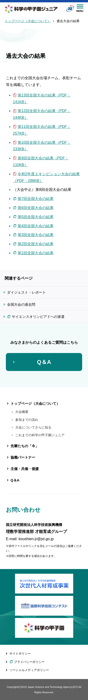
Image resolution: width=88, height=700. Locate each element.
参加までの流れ (26, 420)
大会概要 (21, 412)
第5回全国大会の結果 (36, 217)
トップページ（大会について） (28, 21)
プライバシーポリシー (29, 662)
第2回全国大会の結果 (36, 244)
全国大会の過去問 (21, 304)
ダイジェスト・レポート (26, 292)
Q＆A (44, 362)
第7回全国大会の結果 (36, 199)
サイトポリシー (20, 653)
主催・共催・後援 (25, 469)
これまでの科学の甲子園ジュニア (40, 435)
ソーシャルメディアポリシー (29, 670)
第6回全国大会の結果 (36, 208)
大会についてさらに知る (33, 427)
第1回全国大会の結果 (36, 253)
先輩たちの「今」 (25, 446)
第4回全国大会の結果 (36, 226)
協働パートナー (23, 457)
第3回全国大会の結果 (36, 235)
